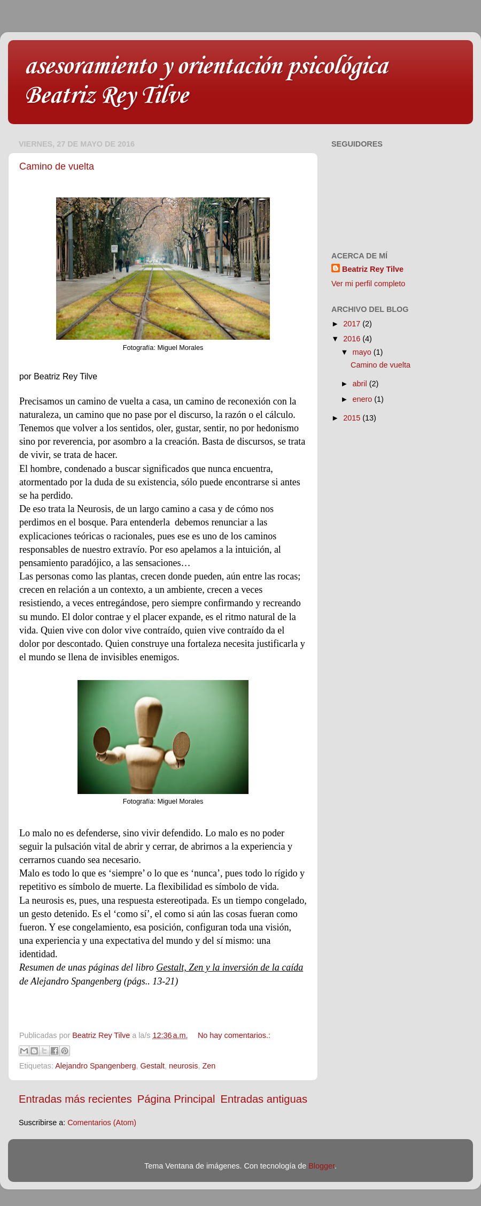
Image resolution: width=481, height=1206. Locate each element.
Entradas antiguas (264, 1099)
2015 (352, 418)
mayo (363, 352)
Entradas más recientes (75, 1099)
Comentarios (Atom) (101, 1122)
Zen (208, 1066)
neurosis (183, 1066)
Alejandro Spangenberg (95, 1066)
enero (364, 399)
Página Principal (176, 1099)
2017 (352, 323)
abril (361, 383)
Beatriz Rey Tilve (373, 269)
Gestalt (152, 1066)
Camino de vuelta (56, 166)
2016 (352, 338)
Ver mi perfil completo (368, 283)
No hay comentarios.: (234, 1035)
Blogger (321, 1166)
